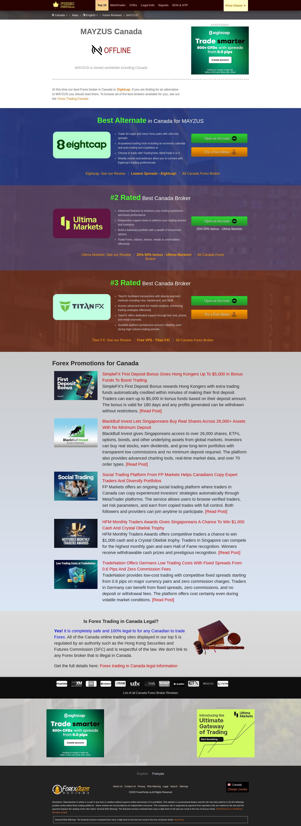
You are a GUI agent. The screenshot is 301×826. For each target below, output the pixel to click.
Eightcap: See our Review (105, 185)
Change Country (237, 789)
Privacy (141, 786)
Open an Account (229, 139)
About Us (117, 786)
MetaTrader (118, 5)
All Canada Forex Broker (201, 185)
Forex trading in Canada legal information (123, 660)
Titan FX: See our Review (111, 351)
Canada (60, 15)
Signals (163, 5)
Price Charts (236, 5)
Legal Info (148, 5)
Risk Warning (154, 786)
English (90, 15)
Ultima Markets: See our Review (106, 266)
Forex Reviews (112, 15)
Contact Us (130, 786)
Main (75, 15)
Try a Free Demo (228, 150)
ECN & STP (180, 5)
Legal (165, 786)
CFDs (133, 5)
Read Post (179, 820)
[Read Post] (151, 410)
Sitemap (183, 786)
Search (174, 786)
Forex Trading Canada (73, 98)
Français (158, 773)
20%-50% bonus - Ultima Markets (230, 227)
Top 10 (101, 5)
